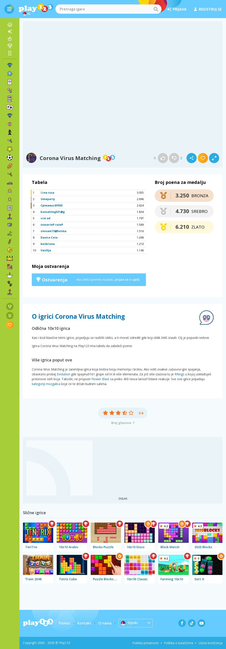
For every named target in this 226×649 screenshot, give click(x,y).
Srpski (129, 622)
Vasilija (46, 250)
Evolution (63, 374)
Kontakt (84, 623)
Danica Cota (49, 237)
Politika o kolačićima (178, 643)
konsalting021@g (53, 212)
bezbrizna (48, 244)
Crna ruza (47, 193)
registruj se (208, 9)
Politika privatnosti (145, 643)
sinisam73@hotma (53, 231)
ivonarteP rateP (52, 225)
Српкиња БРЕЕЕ (52, 205)
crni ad (45, 218)
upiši (135, 279)
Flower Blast (100, 379)
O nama (104, 623)
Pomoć (64, 623)
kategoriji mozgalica (46, 384)
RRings (179, 374)
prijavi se (121, 279)
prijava (176, 9)
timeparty (48, 199)
